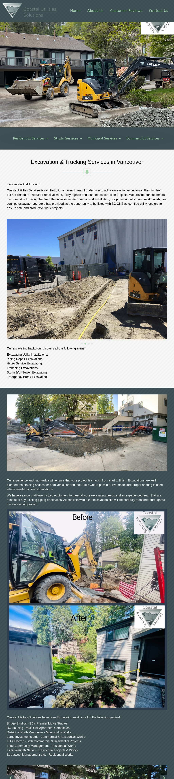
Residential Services (41, 138)
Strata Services (78, 138)
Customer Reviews (126, 11)
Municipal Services (114, 138)
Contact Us (158, 11)
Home (75, 11)
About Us (95, 11)
